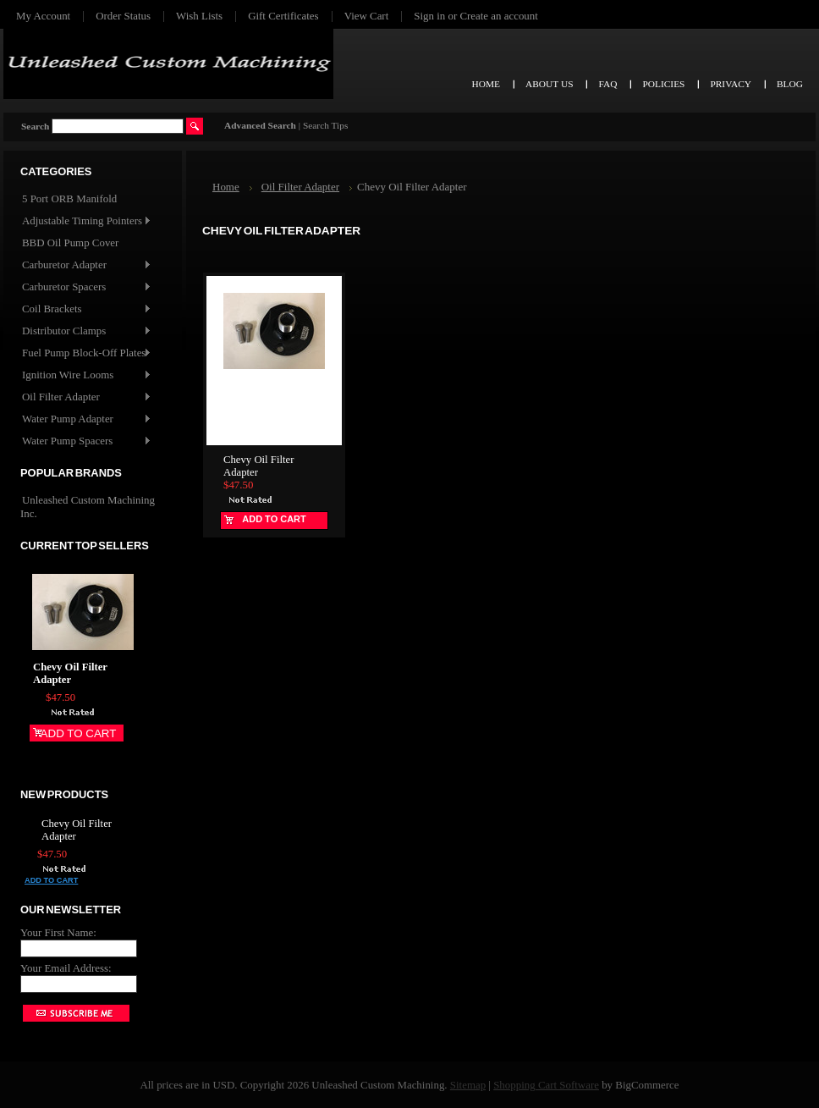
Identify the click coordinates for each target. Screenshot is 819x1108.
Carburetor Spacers (85, 287)
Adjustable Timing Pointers (85, 221)
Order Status (123, 15)
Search (35, 126)
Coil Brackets (85, 309)
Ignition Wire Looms (85, 375)
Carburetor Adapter (85, 265)
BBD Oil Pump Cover (70, 242)
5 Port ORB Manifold (69, 198)
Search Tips (325, 125)
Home (225, 186)
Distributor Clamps (85, 331)
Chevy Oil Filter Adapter (70, 673)
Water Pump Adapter (85, 419)
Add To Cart (79, 733)
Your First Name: (58, 932)
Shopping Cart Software (546, 1084)
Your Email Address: (66, 968)
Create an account (498, 15)
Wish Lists (199, 15)
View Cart (366, 15)
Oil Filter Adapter (85, 397)
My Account (43, 15)
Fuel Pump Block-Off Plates (85, 353)
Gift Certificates (283, 15)
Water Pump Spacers (85, 441)
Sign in (429, 15)
